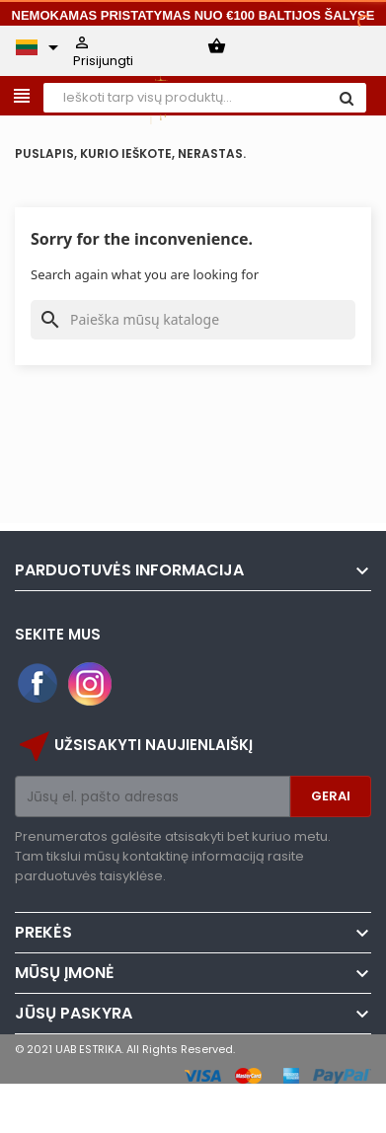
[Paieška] (193, 320)
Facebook (38, 684)
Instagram (90, 684)
